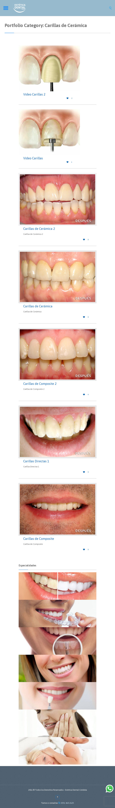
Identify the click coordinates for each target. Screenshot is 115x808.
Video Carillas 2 (34, 94)
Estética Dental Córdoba (76, 790)
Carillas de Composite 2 (39, 383)
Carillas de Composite (38, 538)
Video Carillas (33, 158)
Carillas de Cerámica (37, 306)
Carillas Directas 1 (36, 461)
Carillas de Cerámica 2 (39, 228)
